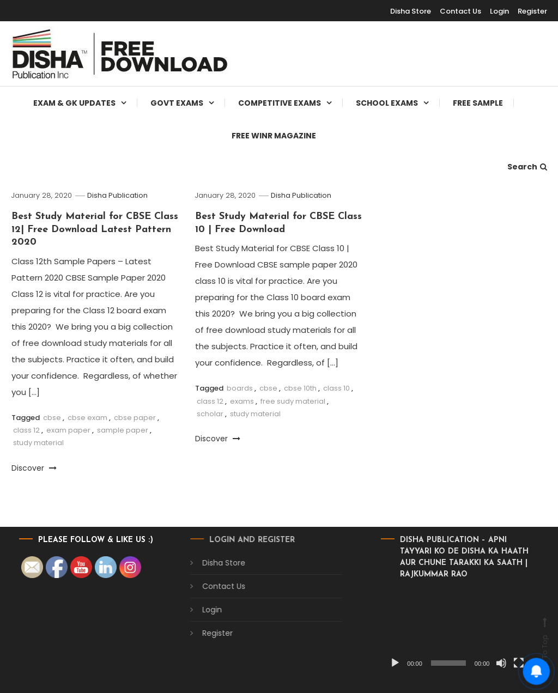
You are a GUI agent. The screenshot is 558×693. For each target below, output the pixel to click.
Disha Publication (117, 195)
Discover (34, 468)
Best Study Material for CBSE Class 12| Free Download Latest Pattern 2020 (94, 229)
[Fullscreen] (503, 663)
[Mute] (485, 663)
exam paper (68, 430)
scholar (210, 414)
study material (38, 442)
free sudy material (292, 401)
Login (499, 11)
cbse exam (87, 417)
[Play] (379, 663)
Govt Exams (176, 103)
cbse (52, 417)
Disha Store (207, 562)
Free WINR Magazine (274, 135)
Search (527, 166)
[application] (441, 631)
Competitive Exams (279, 103)
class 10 (336, 388)
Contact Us (460, 11)
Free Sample (478, 103)
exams (242, 401)
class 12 (26, 430)
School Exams (387, 103)
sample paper (122, 430)
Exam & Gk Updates (74, 103)
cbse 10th (300, 388)
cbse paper (135, 417)
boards (240, 388)
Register (532, 11)
